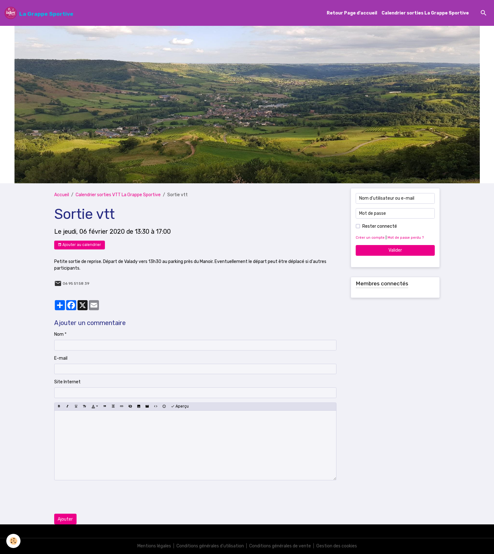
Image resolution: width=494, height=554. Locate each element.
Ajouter (65, 519)
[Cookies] (13, 541)
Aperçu (180, 406)
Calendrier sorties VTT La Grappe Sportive (118, 194)
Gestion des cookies (336, 546)
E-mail (60, 358)
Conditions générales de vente (280, 546)
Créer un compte (370, 238)
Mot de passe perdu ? (406, 238)
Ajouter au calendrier (79, 245)
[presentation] (102, 497)
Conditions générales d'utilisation (210, 546)
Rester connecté (379, 226)
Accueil (61, 194)
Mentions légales (154, 546)
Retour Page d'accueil (352, 13)
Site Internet (67, 382)
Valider (395, 250)
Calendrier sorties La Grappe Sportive (425, 13)
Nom (59, 334)
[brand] (38, 13)
